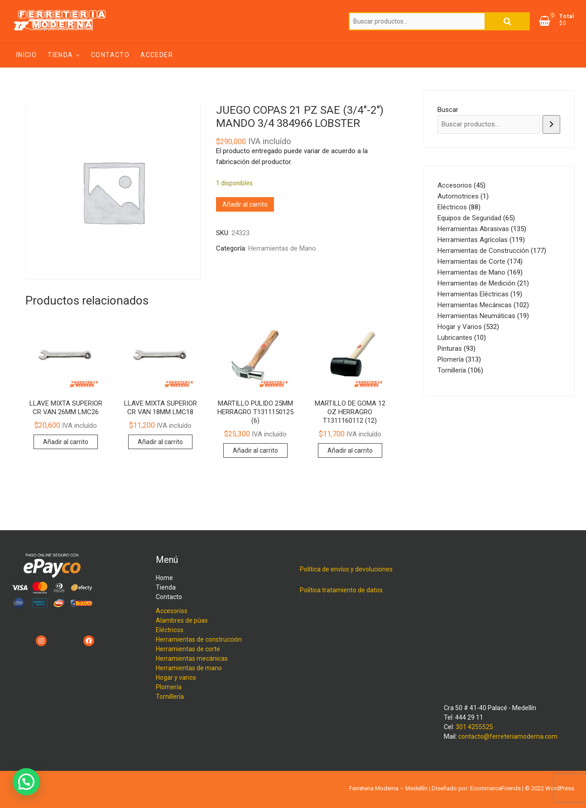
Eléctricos (169, 630)
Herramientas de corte (188, 649)
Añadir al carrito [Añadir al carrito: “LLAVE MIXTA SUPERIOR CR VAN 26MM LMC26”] (65, 441)
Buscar (507, 21)
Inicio (26, 54)
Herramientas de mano (189, 668)
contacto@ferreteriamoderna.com (507, 736)
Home (164, 577)
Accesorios (171, 610)
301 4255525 (474, 727)
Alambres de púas (182, 620)
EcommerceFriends (495, 788)
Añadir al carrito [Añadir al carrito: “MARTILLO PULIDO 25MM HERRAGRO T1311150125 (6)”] (255, 450)
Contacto (110, 54)
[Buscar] (551, 124)
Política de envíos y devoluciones (346, 569)
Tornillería (170, 696)
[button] (26, 781)
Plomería (169, 687)
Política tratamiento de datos (341, 590)
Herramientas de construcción (199, 639)
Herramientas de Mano (282, 248)
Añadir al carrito (245, 204)
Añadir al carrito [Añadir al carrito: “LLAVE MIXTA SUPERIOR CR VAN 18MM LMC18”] (160, 441)
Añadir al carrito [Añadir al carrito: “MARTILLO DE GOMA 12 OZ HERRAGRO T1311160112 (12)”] (350, 450)
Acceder (156, 54)
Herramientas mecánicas (192, 658)
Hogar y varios (176, 677)
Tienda (60, 54)
